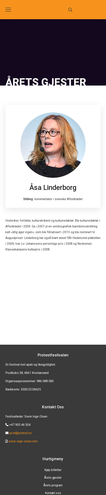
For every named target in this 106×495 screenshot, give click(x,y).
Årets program (53, 485)
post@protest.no (20, 433)
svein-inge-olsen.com (23, 441)
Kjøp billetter (52, 470)
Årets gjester (53, 477)
